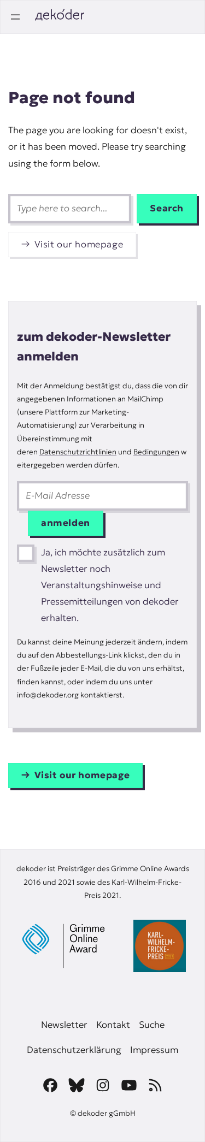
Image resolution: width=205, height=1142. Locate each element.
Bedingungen (156, 452)
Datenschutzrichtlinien (77, 452)
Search (167, 208)
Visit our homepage (79, 244)
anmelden (65, 523)
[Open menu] (15, 16)
